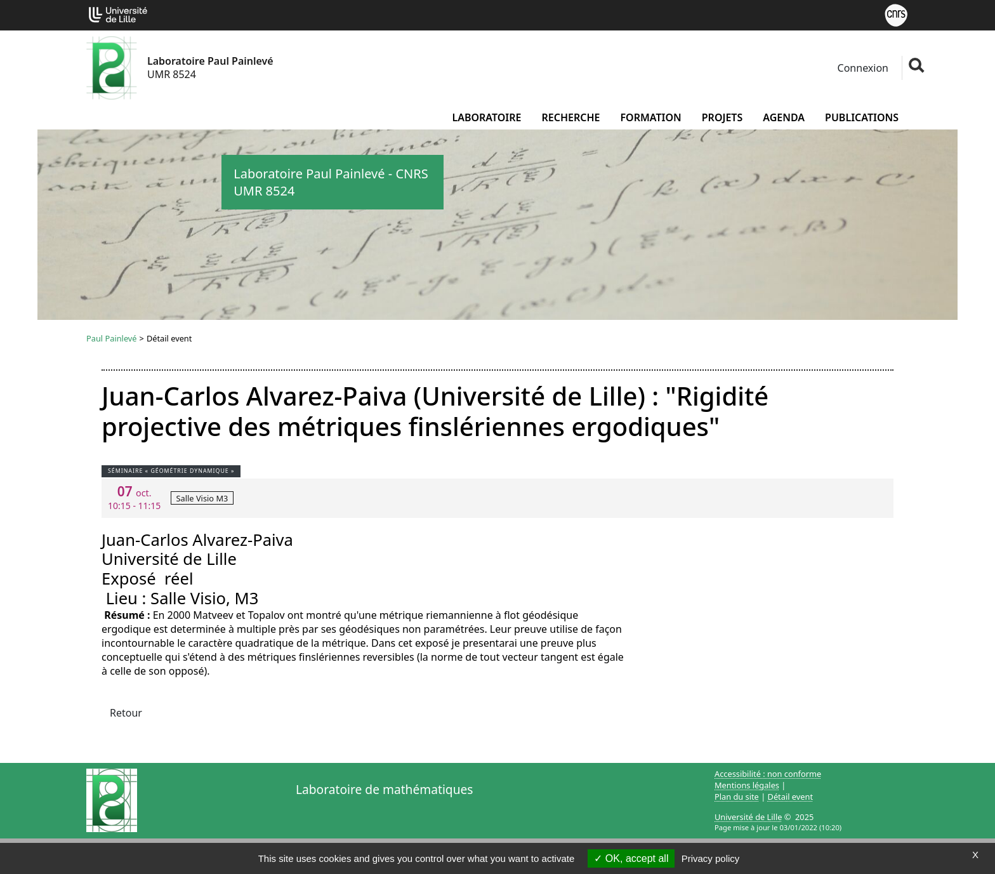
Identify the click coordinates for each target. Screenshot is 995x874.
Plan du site (737, 796)
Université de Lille (748, 817)
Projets (722, 117)
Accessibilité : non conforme (768, 773)
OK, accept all (631, 858)
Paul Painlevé (111, 338)
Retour (126, 713)
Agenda (784, 117)
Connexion (861, 68)
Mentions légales (747, 785)
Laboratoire (486, 117)
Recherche (570, 117)
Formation (650, 117)
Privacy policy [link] (711, 858)
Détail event (791, 796)
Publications (862, 117)
